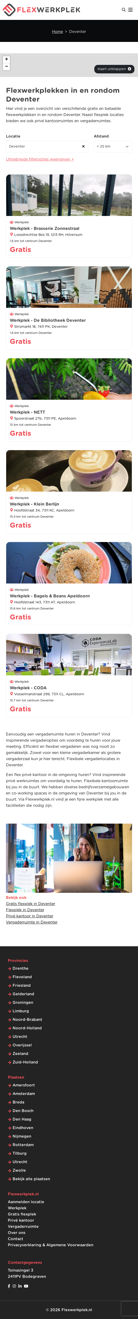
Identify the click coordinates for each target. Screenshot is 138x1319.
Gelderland (23, 994)
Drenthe (21, 968)
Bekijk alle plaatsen (31, 1179)
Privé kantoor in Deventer (29, 916)
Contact (15, 1239)
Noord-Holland (27, 1028)
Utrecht (20, 1037)
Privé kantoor (21, 1220)
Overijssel (22, 1045)
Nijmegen (22, 1136)
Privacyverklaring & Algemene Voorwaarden (50, 1245)
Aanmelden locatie (26, 1202)
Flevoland (22, 977)
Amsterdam (24, 1094)
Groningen (23, 1003)
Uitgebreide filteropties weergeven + (40, 159)
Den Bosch (23, 1111)
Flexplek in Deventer (25, 910)
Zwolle (19, 1170)
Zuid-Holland (25, 1062)
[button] (6, 59)
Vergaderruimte (23, 1227)
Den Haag (22, 1119)
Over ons (16, 1233)
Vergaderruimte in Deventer (31, 922)
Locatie (13, 136)
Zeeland (20, 1054)
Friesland (22, 985)
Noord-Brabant (27, 1020)
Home (57, 32)
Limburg (21, 1011)
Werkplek (17, 1208)
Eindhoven (23, 1128)
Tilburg (20, 1153)
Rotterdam (23, 1145)
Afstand (101, 136)
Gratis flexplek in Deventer (30, 904)
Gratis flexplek (22, 1214)
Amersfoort (24, 1085)
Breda (18, 1102)
